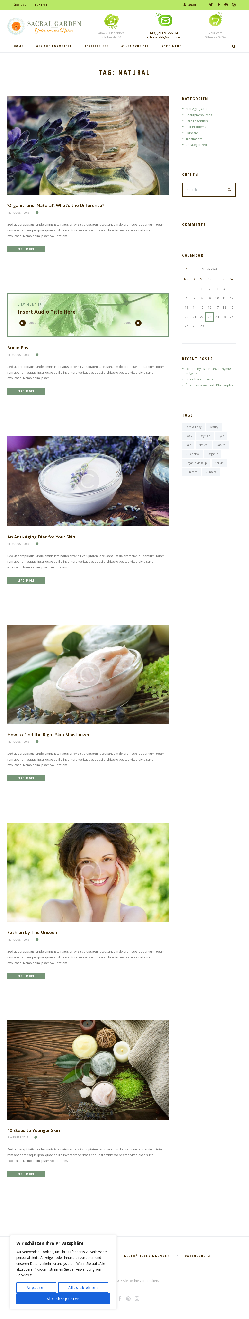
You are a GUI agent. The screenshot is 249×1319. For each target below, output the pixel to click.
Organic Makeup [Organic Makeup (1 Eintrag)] (196, 463)
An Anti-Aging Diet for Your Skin (41, 537)
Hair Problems (196, 127)
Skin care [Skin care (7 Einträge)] (191, 472)
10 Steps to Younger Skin (33, 1131)
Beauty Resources (199, 115)
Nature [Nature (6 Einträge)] (220, 445)
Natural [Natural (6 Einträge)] (203, 445)
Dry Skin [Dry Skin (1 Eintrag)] (205, 436)
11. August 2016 (18, 212)
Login (191, 5)
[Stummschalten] (138, 323)
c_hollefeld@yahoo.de (163, 37)
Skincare (192, 133)
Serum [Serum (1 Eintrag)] (219, 463)
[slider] (80, 323)
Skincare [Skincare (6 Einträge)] (211, 472)
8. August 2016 (17, 1138)
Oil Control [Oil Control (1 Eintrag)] (193, 454)
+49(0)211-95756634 (164, 33)
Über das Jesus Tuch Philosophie (210, 385)
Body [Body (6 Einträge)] (189, 436)
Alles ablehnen (83, 1288)
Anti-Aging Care (197, 109)
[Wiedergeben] (23, 323)
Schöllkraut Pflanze (200, 379)
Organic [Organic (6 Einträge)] (213, 454)
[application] (88, 323)
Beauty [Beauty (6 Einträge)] (214, 427)
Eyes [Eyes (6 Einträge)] (222, 436)
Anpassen (36, 1288)
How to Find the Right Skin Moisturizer (48, 735)
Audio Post (19, 348)
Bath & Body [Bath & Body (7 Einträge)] (194, 427)
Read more (26, 249)
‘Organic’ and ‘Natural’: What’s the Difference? (56, 205)
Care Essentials (197, 121)
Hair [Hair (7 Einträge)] (188, 445)
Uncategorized (196, 145)
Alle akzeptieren (63, 1298)
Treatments (194, 139)
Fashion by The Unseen (32, 933)
